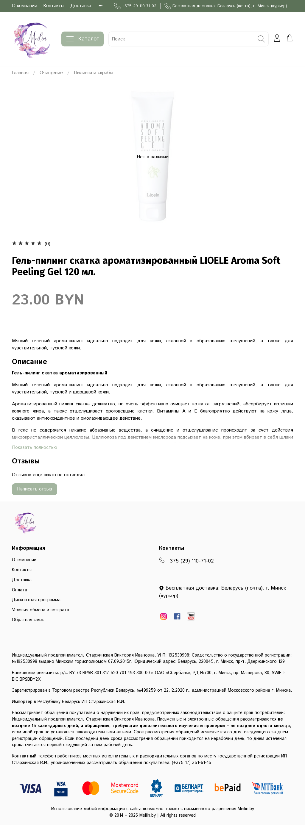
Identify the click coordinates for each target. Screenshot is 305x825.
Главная (20, 72)
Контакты (53, 5)
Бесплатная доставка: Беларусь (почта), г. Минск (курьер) (225, 6)
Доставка (80, 5)
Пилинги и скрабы (93, 72)
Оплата (19, 590)
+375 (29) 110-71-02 (186, 561)
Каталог (82, 39)
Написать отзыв (34, 489)
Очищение (51, 72)
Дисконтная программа (36, 600)
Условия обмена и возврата (40, 610)
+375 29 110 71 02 (135, 6)
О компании (24, 5)
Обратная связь (28, 620)
